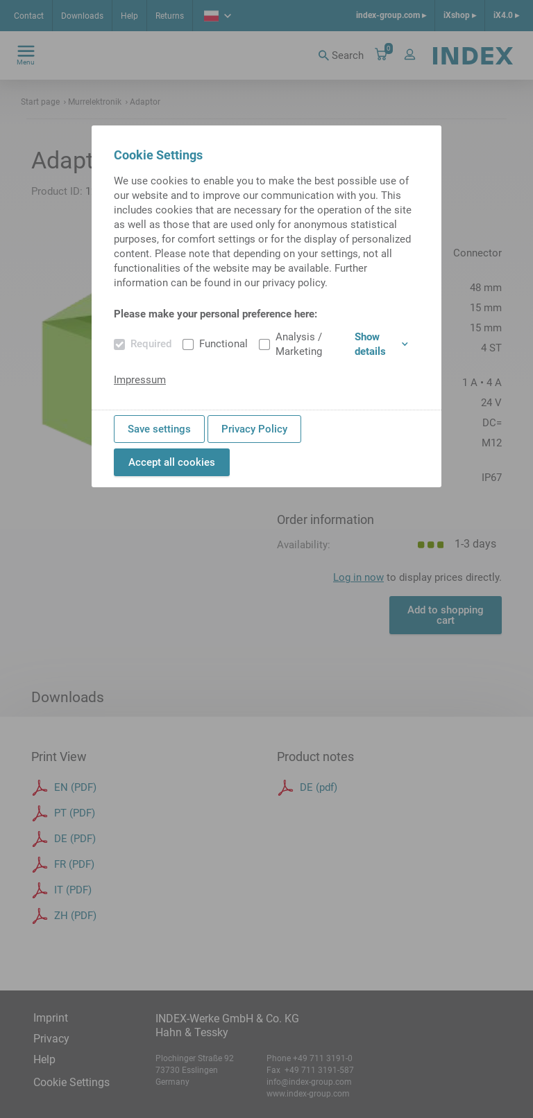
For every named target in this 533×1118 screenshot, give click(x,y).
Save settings (159, 429)
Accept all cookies (171, 462)
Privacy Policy (254, 429)
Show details (381, 344)
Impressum (140, 380)
